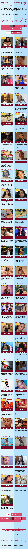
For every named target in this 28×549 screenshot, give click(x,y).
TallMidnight (17, 93)
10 (9, 28)
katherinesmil (18, 322)
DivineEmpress (4, 150)
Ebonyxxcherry (18, 150)
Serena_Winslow (5, 302)
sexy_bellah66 (4, 322)
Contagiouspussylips (6, 93)
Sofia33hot (17, 188)
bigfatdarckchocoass (20, 436)
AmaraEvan (17, 474)
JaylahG (16, 245)
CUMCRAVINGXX (19, 283)
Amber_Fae (3, 55)
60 (17, 28)
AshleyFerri (3, 226)
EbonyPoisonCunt (5, 73)
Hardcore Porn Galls (12, 20)
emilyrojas (3, 474)
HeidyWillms (18, 417)
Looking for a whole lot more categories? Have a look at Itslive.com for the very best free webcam (14, 528)
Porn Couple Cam (16, 20)
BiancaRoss (17, 398)
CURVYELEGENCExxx (6, 169)
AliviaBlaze (3, 36)
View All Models (5, 26)
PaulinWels (3, 265)
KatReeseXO (18, 36)
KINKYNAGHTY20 (19, 169)
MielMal (16, 55)
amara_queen (18, 73)
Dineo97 (3, 455)
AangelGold (3, 398)
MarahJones (4, 493)
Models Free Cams (21, 20)
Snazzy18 (17, 207)
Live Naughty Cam (3, 20)
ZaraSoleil (3, 207)
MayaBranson (18, 359)
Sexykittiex (3, 112)
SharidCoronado (5, 188)
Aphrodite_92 (18, 302)
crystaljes (17, 379)
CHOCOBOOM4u (19, 112)
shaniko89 (3, 341)
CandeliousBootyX (19, 455)
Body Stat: (7, 47)
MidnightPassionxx (19, 341)
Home (8, 32)
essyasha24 (3, 417)
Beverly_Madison (5, 283)
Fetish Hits (16, 546)
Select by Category (16, 32)
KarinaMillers (18, 131)
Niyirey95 (3, 245)
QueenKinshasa (18, 226)
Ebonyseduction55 (5, 436)
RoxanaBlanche (4, 359)
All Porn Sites (7, 20)
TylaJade (17, 265)
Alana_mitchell (4, 379)
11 (12, 28)
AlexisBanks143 (4, 131)
